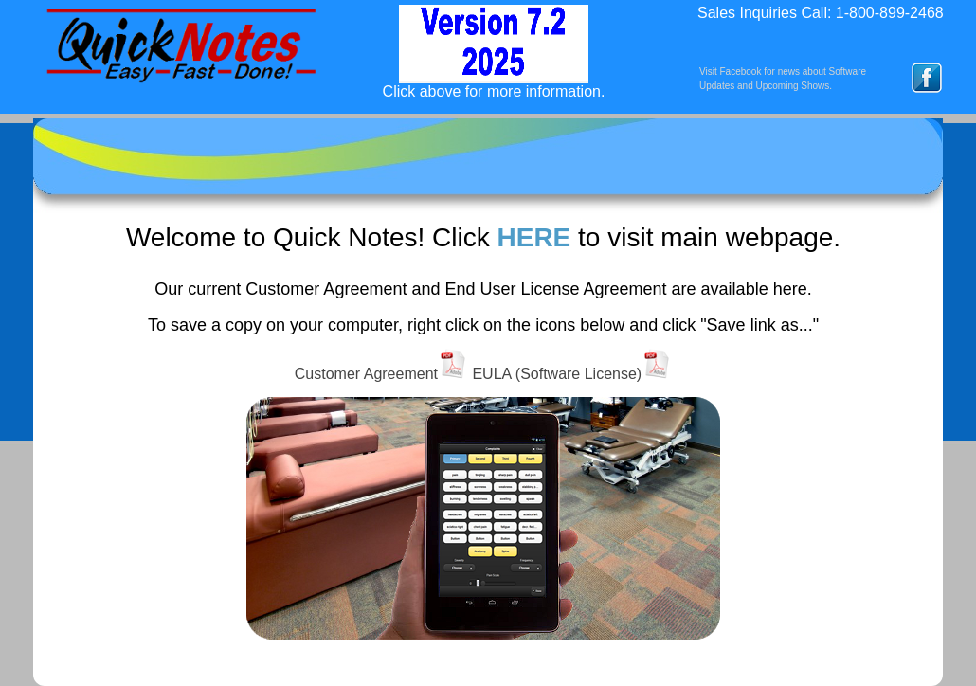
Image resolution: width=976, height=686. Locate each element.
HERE (533, 237)
